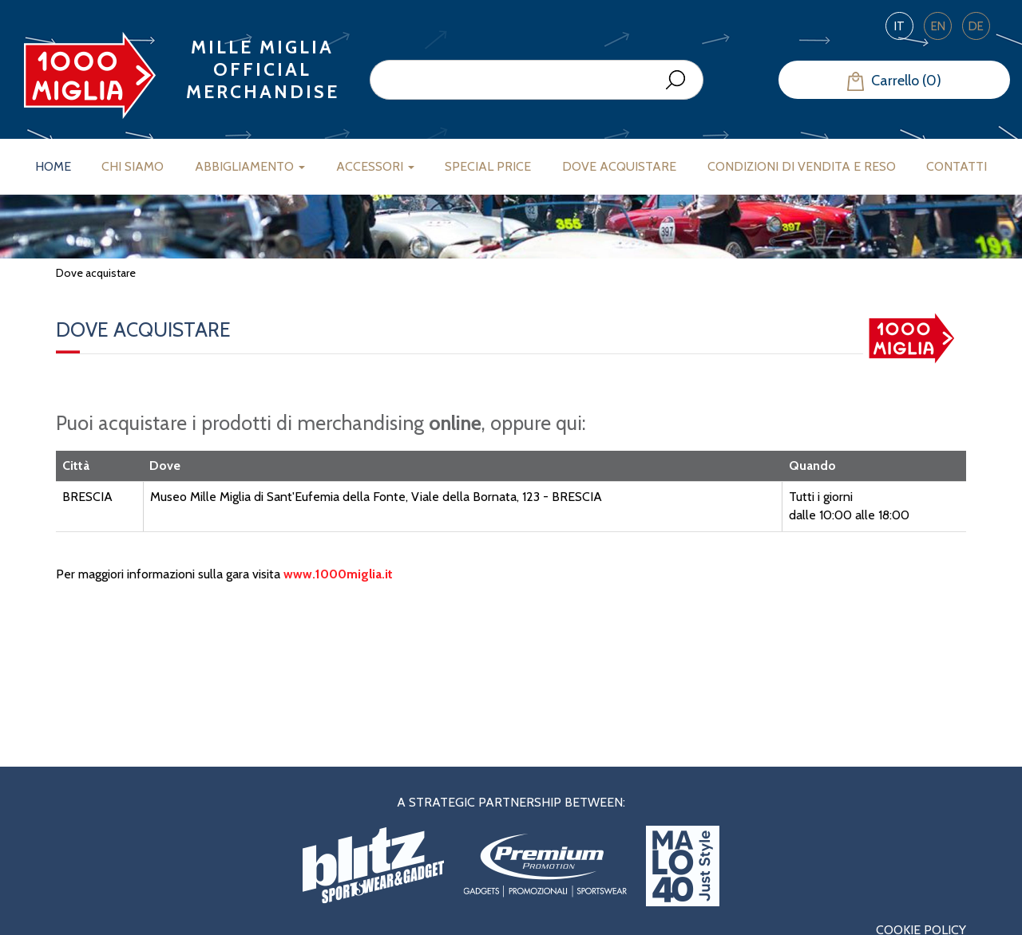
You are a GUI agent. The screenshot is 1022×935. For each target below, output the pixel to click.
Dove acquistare (619, 166)
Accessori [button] (375, 166)
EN (938, 26)
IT (899, 26)
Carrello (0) (894, 81)
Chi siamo (132, 166)
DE (976, 26)
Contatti (956, 166)
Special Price (488, 166)
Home (53, 166)
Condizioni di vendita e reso (801, 166)
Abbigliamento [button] (250, 166)
